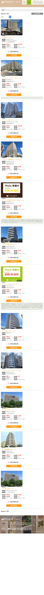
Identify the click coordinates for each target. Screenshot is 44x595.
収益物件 (34, 525)
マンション (34, 522)
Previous (3, 26)
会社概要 (38, 519)
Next (20, 26)
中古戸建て (34, 520)
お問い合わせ (39, 520)
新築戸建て (34, 519)
